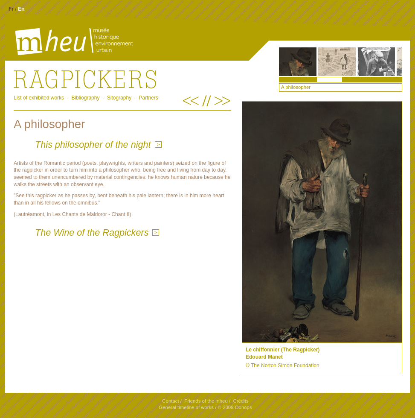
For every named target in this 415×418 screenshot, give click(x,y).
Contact (170, 400)
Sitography (119, 98)
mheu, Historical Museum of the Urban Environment (60, 42)
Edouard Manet (264, 357)
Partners (148, 98)
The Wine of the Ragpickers (91, 232)
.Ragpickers (122, 78)
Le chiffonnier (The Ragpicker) (282, 350)
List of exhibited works (39, 98)
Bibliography (85, 98)
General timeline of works (186, 407)
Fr (11, 9)
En (21, 9)
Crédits (241, 400)
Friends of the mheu (205, 400)
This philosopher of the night (93, 144)
